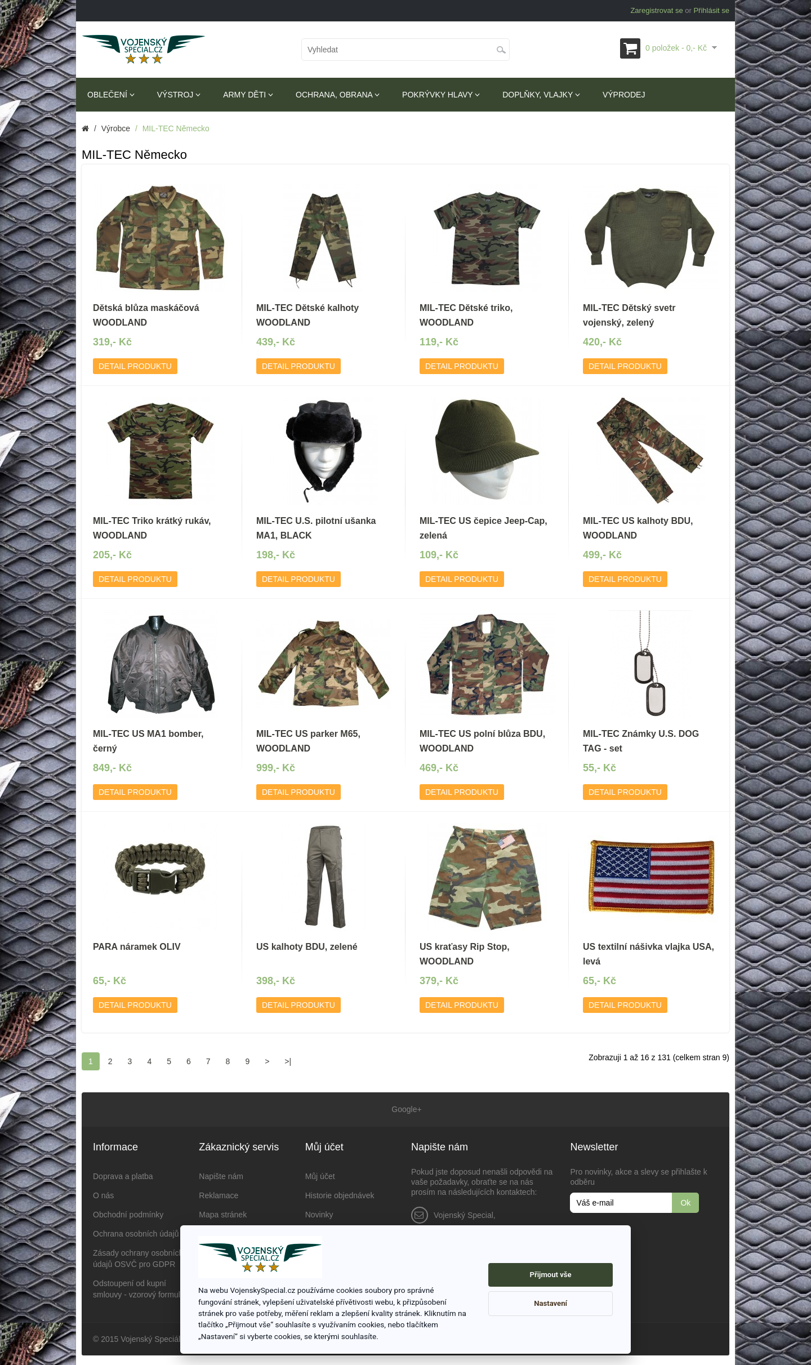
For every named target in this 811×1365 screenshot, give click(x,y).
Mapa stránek (223, 1212)
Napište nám (221, 1174)
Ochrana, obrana (338, 94)
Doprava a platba (123, 1174)
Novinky (319, 1212)
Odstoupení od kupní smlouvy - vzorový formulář (140, 1287)
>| (287, 1061)
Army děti (248, 94)
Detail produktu (135, 366)
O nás (103, 1193)
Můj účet (320, 1174)
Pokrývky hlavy (441, 94)
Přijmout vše (551, 1274)
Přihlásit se (711, 10)
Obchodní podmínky (128, 1212)
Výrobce (115, 128)
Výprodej (624, 94)
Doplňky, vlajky (541, 94)
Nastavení (550, 1303)
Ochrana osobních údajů (136, 1232)
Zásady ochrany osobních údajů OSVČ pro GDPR (138, 1257)
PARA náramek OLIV (137, 947)
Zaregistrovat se (656, 10)
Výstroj (178, 94)
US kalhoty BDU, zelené (307, 947)
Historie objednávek (340, 1193)
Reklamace (218, 1193)
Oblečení (111, 94)
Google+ (405, 1108)
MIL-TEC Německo (176, 128)
